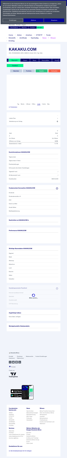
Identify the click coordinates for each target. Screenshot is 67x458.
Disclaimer (20, 356)
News (44, 38)
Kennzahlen (45, 60)
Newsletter (12, 25)
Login (39, 27)
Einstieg (11, 41)
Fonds (48, 35)
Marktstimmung (30, 414)
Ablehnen (33, 20)
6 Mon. (33, 104)
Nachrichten (29, 411)
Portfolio (32, 27)
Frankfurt (15, 65)
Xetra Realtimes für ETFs (16, 436)
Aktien (19, 35)
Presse (28, 436)
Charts (25, 60)
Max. (48, 104)
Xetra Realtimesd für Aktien (17, 434)
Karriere (28, 434)
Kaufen (41, 71)
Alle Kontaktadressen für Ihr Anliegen (20, 452)
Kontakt (18, 25)
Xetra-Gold (29, 445)
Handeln (42, 416)
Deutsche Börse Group (32, 441)
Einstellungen (12, 20)
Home (11, 35)
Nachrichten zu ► (20, 220)
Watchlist (24, 27)
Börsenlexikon (44, 418)
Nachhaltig (34, 38)
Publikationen (43, 420)
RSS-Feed (29, 416)
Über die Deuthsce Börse (47, 413)
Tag (18, 104)
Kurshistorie (58, 60)
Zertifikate (22, 38)
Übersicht (14, 60)
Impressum (12, 358)
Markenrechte (29, 356)
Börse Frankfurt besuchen (47, 411)
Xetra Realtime (14, 27)
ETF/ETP (38, 35)
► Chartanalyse (13, 107)
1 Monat (28, 104)
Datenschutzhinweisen (9, 15)
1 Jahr (38, 104)
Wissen (52, 38)
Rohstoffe (12, 38)
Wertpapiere (43, 414)
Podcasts (29, 418)
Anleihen (28, 35)
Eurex (28, 443)
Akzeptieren (54, 20)
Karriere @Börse (14, 438)
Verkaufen (54, 71)
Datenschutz (20, 358)
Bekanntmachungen (32, 413)
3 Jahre (44, 104)
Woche (22, 104)
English (23, 25)
